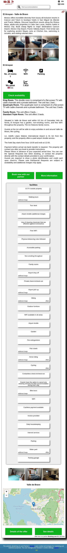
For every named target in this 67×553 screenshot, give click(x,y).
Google (32, 546)
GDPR (56, 548)
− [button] (6, 495)
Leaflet (49, 524)
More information (49, 176)
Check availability (16, 95)
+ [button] (6, 492)
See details (48, 532)
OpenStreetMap (58, 524)
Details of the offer (18, 532)
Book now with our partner (21, 175)
